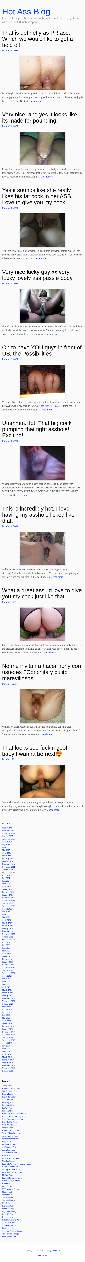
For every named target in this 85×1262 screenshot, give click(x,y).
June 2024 (6, 881)
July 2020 (6, 1012)
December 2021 (8, 965)
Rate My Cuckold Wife (11, 1220)
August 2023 (7, 909)
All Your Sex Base (9, 1147)
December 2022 (8, 931)
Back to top (42, 1255)
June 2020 (6, 1015)
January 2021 (7, 996)
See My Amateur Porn (11, 1170)
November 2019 (8, 1035)
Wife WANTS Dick (10, 1125)
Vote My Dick (7, 1128)
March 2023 (7, 923)
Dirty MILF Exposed (10, 1158)
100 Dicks (6, 1203)
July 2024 (6, 878)
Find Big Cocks (8, 1209)
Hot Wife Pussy (8, 1214)
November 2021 (8, 968)
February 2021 (8, 993)
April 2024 (6, 886)
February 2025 (8, 859)
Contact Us (55, 1251)
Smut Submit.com (9, 1237)
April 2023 (6, 920)
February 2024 (8, 892)
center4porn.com (8, 1150)
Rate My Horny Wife (10, 1130)
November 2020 (8, 1001)
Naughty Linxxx (8, 1161)
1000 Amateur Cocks (10, 1189)
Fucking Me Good (9, 1111)
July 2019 (6, 1046)
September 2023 (8, 906)
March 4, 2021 (9, 683)
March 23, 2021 (10, 208)
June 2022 (6, 948)
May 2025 (6, 850)
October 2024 (7, 870)
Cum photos (7, 1086)
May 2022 (6, 951)
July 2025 (6, 845)
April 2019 (6, 1054)
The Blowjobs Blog (10, 1091)
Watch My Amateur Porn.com (14, 1114)
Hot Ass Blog (26, 11)
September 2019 (8, 1040)
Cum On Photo (8, 1197)
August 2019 (7, 1043)
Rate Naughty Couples (11, 1181)
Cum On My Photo (9, 1122)
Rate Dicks (6, 1183)
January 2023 (7, 928)
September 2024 (8, 873)
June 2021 (6, 982)
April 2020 (6, 1021)
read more (36, 101)
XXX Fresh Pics (8, 1223)
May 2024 (6, 884)
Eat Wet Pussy (7, 1108)
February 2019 (8, 1060)
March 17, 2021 (10, 359)
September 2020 (8, 1007)
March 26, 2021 (10, 126)
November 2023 (8, 900)
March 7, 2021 (9, 602)
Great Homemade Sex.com (12, 1119)
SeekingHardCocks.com (11, 1133)
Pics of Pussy (7, 1186)
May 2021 (6, 984)
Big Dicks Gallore (9, 1097)
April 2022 (6, 954)
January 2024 (7, 895)
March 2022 (7, 956)
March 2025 (7, 856)
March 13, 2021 (10, 441)
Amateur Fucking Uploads (12, 1231)
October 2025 (7, 836)
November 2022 (8, 934)
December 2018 (8, 1065)
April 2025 (6, 853)
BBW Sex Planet (8, 1156)
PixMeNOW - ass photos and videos (16, 1164)
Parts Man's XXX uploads (12, 1172)
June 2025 (6, 847)
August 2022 (7, 942)
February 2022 (8, 959)
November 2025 (8, 833)
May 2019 (6, 1051)
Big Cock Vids (8, 1206)
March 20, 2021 (10, 283)
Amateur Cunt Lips (9, 1100)
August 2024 (7, 875)
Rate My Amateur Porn (11, 1088)
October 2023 (7, 903)
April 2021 (6, 987)
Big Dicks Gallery (9, 1211)
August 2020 (7, 1009)
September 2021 (8, 973)
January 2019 (7, 1063)
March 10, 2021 (10, 526)
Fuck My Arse (7, 1102)
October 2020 (7, 1004)
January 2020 (7, 1029)
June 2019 (6, 1049)
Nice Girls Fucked (9, 1225)
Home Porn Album (9, 1217)
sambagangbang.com (10, 1139)
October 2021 (7, 970)
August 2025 (7, 842)
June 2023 (6, 914)
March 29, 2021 (10, 50)
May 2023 (6, 917)
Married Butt (7, 1192)
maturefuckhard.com (10, 1136)
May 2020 (6, 1018)
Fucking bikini (8, 1228)
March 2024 (7, 889)
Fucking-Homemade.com (12, 1178)
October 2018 (7, 1071)
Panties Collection (9, 1105)
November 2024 (8, 867)
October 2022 (7, 937)
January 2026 (7, 828)
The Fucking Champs (10, 1234)
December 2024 (8, 864)
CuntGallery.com (9, 1094)
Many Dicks (7, 1195)
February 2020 (8, 1026)
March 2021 (7, 990)
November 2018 (8, 1068)
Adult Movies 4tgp (9, 1153)
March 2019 (7, 1057)
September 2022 (8, 940)
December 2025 (8, 831)
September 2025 (8, 839)
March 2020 (7, 1023)
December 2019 (8, 1032)
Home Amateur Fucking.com (13, 1116)
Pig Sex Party (7, 1175)
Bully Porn (6, 1142)
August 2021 (7, 976)
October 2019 (7, 1037)
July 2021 (6, 979)
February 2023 (8, 926)
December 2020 (8, 998)
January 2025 (7, 861)
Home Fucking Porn (10, 1167)
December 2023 (8, 898)
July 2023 (6, 912)
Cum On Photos (8, 1200)
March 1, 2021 (9, 759)
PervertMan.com (8, 1144)
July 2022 (6, 945)
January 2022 (7, 962)
